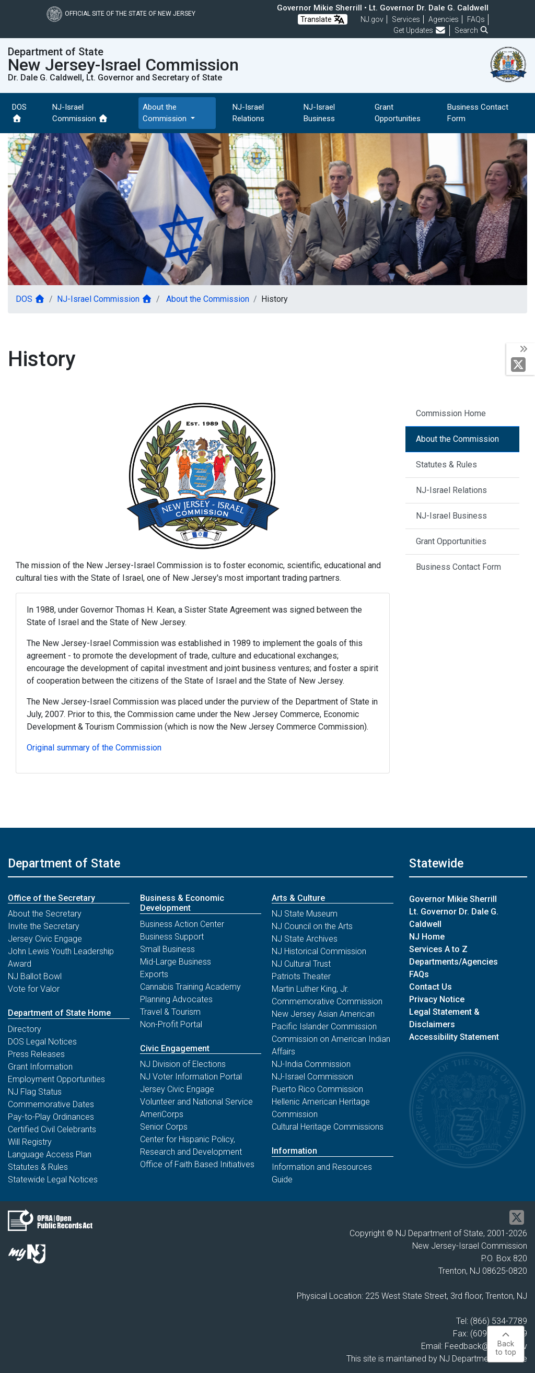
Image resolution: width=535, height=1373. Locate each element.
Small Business (167, 949)
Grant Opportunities (398, 113)
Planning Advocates (176, 999)
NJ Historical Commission (319, 951)
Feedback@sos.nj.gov (486, 1346)
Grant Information (40, 1067)
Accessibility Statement (454, 1037)
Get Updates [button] (419, 30)
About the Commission (206, 299)
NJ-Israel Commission (80, 113)
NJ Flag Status (35, 1092)
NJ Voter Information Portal (191, 1077)
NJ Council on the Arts (312, 926)
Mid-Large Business (175, 962)
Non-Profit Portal (171, 1024)
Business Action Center (182, 924)
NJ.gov (371, 19)
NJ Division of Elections (183, 1064)
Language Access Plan (49, 1154)
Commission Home (451, 413)
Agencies (443, 19)
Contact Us (430, 987)
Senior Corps (164, 1127)
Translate (322, 19)
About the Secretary (45, 914)
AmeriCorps (161, 1114)
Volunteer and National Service (196, 1102)
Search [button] (472, 30)
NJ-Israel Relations (248, 113)
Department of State (64, 863)
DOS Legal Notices (42, 1042)
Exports (154, 974)
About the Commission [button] (166, 113)
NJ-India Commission (311, 1064)
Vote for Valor (34, 989)
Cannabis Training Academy (190, 987)
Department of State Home (59, 1013)
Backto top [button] (505, 1344)
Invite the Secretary (43, 926)
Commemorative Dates (51, 1104)
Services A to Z (438, 949)
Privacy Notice (436, 999)
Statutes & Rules (446, 465)
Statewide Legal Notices (53, 1179)
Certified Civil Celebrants (52, 1129)
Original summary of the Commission (94, 748)
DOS (19, 112)
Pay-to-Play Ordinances (51, 1117)
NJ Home (427, 937)
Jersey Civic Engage (45, 939)
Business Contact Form (477, 113)
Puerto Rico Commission (317, 1089)
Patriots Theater (301, 976)
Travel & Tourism (170, 1012)
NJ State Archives (305, 939)
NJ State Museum (305, 914)
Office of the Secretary (51, 898)
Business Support (172, 937)
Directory (24, 1029)
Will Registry (30, 1142)
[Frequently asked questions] (476, 19)
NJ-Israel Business (319, 113)
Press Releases (36, 1054)
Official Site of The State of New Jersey (120, 13)
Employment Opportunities (56, 1079)
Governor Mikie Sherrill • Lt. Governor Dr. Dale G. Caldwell (383, 8)
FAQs (419, 974)
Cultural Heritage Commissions (327, 1127)
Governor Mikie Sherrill (453, 899)
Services (406, 19)
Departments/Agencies (453, 962)
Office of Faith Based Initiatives (197, 1164)
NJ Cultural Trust (301, 964)
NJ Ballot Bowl (35, 976)
